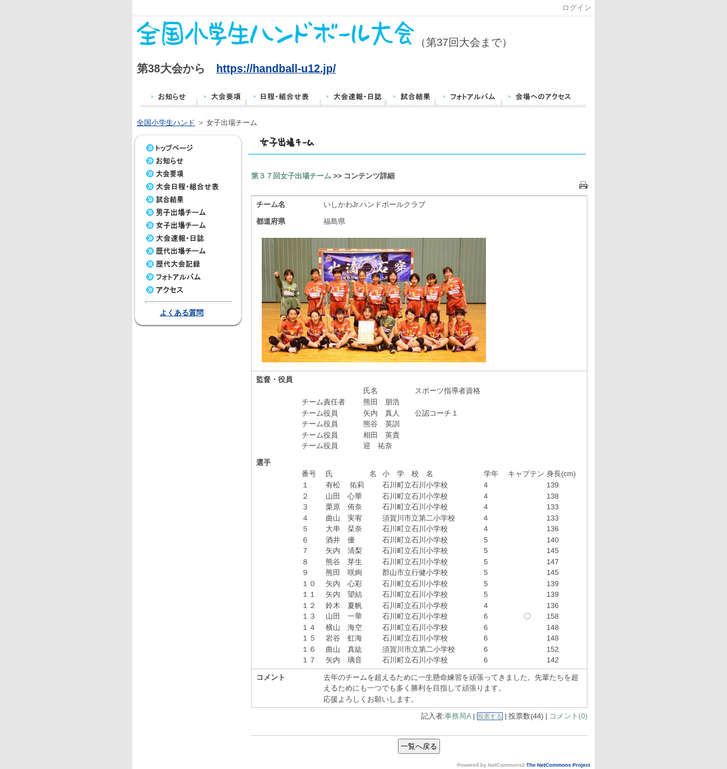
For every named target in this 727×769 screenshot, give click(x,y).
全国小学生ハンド (166, 122)
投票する (490, 716)
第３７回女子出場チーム (291, 176)
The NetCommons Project (558, 765)
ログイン (576, 7)
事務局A (457, 716)
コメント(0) (568, 716)
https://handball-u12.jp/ (276, 68)
